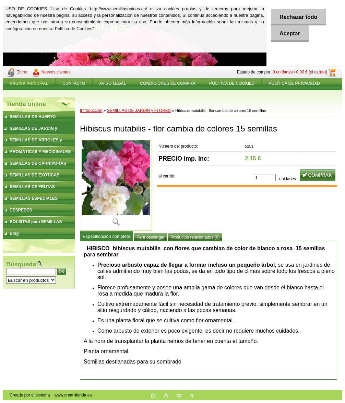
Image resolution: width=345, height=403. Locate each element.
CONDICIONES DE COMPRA (167, 83)
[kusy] (265, 177)
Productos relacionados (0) (194, 237)
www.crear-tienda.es (73, 395)
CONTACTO (73, 83)
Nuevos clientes (56, 72)
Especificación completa (106, 236)
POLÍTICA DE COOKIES (231, 83)
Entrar (22, 72)
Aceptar (289, 33)
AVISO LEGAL (112, 83)
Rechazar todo (298, 17)
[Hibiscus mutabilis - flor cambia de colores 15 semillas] (116, 185)
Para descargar (150, 237)
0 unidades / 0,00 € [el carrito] (300, 72)
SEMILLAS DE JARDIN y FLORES (139, 110)
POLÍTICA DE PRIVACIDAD (294, 83)
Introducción (91, 110)
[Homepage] (29, 83)
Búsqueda (21, 264)
